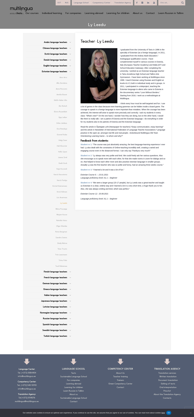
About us (74, 395)
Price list (167, 391)
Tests (73, 373)
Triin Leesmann (61, 255)
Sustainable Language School (73, 377)
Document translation (168, 380)
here (163, 413)
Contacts (167, 398)
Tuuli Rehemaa (61, 266)
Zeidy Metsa (62, 243)
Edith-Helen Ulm (60, 100)
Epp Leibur (63, 117)
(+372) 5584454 (28, 373)
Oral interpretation (168, 388)
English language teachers (55, 66)
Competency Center (101, 3)
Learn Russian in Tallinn (73, 391)
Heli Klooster (62, 146)
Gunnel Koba (62, 135)
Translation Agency (122, 3)
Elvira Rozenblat (60, 112)
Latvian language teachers (55, 307)
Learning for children (73, 388)
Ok (169, 413)
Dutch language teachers (56, 54)
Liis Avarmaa (62, 197)
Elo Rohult (63, 106)
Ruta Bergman (61, 232)
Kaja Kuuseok (62, 169)
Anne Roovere (61, 89)
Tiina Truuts (62, 249)
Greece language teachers (55, 289)
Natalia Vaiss (61, 220)
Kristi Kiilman (62, 192)
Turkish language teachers (55, 336)
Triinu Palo (63, 260)
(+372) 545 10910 (29, 385)
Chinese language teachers (55, 48)
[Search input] (169, 2)
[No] (190, 412)
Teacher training (120, 377)
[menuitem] (59, 2)
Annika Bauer (62, 95)
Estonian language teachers (54, 72)
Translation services (167, 373)
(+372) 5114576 (28, 398)
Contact (73, 402)
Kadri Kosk (63, 163)
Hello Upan (62, 152)
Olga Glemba (61, 226)
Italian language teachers (55, 295)
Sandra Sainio (61, 238)
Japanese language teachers (54, 301)
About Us (120, 373)
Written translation (168, 377)
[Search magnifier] (182, 2)
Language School (81, 3)
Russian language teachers (55, 319)
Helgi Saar (63, 140)
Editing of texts (168, 384)
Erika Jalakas (62, 123)
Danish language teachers (55, 60)
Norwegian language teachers (53, 313)
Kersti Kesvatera (60, 175)
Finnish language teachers (55, 272)
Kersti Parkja (62, 180)
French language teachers (55, 278)
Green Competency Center (120, 384)
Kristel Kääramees (60, 186)
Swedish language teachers (54, 330)
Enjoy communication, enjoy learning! (147, 127)
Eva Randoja (62, 129)
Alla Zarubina (61, 83)
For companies (73, 380)
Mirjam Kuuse (62, 215)
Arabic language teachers (55, 42)
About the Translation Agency (167, 395)
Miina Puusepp (61, 209)
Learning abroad (73, 384)
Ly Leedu (63, 203)
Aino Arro (63, 77)
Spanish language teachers (55, 325)
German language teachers (55, 284)
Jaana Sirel (62, 157)
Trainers (120, 380)
